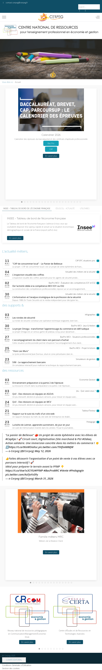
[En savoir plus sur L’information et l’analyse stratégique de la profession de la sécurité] (46, 297)
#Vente (64, 470)
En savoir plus (51, 156)
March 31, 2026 (44, 478)
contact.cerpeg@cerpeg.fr (17, 2)
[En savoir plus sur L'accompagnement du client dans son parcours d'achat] (40, 340)
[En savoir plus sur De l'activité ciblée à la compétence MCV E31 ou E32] (38, 286)
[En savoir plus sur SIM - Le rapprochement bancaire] (29, 362)
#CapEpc (10, 439)
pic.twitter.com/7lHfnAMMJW (55, 447)
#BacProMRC (51, 470)
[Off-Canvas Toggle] (98, 17)
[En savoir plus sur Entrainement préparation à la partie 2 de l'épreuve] (37, 382)
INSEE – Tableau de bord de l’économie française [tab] (26, 208)
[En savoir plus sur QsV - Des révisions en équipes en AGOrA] (32, 393)
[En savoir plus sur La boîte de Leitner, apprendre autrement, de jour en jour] (41, 424)
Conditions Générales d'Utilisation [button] (16, 665)
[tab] (21, 202)
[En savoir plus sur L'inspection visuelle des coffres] (28, 274)
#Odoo (86, 439)
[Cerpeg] (50, 17)
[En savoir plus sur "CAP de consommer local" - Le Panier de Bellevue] (37, 263)
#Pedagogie (76, 470)
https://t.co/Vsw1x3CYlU (19, 470)
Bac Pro (51, 143)
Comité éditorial (14, 660)
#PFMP (38, 470)
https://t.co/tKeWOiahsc (23, 447)
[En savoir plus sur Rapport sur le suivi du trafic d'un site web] (33, 413)
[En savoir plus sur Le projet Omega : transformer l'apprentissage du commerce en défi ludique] (50, 328)
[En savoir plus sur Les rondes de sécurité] (23, 317)
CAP (51, 149)
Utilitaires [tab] (85, 208)
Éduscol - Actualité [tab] (65, 208)
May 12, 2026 (43, 451)
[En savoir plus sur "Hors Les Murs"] (20, 351)
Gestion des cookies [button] (11, 668)
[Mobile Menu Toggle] (4, 17)
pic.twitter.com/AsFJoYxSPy (21, 474)
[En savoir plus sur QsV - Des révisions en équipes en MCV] (31, 401)
